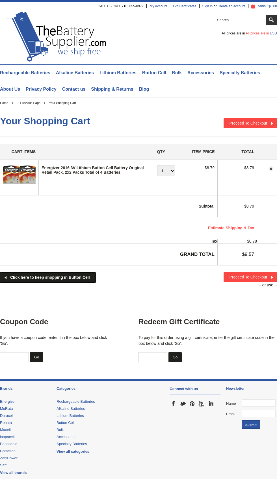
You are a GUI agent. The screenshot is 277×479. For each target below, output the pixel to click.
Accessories (200, 72)
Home (4, 102)
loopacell (7, 437)
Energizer (8, 401)
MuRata (6, 408)
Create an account (231, 6)
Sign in (207, 6)
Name (231, 403)
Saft (3, 465)
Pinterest (192, 404)
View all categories (73, 451)
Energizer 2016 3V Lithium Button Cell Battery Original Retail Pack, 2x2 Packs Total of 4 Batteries (93, 170)
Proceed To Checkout (248, 123)
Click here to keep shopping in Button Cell (50, 277)
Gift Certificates (184, 6)
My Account (158, 6)
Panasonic (8, 444)
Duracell (7, 415)
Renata (6, 423)
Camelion (8, 451)
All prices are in (261, 33)
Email (230, 414)
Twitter (183, 404)
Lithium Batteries (118, 72)
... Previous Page (28, 102)
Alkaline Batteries (75, 72)
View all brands (13, 473)
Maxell (5, 430)
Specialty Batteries (240, 72)
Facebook (174, 404)
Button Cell (154, 72)
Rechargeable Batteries (25, 72)
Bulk (177, 72)
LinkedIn (211, 404)
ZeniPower (9, 458)
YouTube (201, 404)
